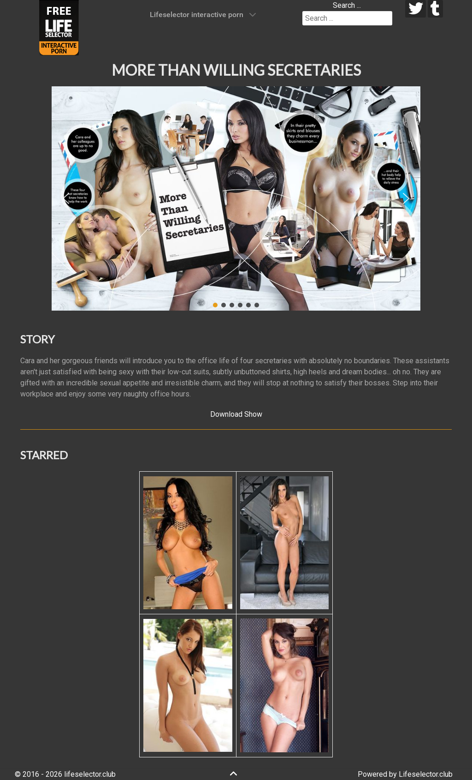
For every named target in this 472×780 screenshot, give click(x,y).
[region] (236, 198)
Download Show (236, 414)
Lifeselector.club (426, 774)
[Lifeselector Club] (59, 27)
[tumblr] (435, 9)
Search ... (347, 5)
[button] (66, 198)
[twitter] (415, 9)
